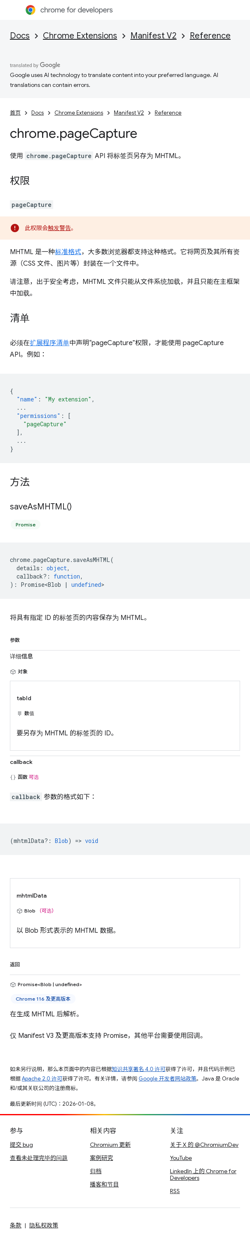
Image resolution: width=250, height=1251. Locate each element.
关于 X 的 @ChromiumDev (204, 1144)
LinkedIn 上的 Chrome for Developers (203, 1174)
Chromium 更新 (110, 1144)
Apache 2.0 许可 (42, 1078)
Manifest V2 (153, 36)
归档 (95, 1171)
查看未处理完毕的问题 (39, 1158)
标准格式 (68, 252)
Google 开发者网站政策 (167, 1078)
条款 (15, 1225)
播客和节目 (104, 1184)
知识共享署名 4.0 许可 (138, 1069)
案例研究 (101, 1158)
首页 (15, 112)
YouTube (181, 1158)
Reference (210, 36)
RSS (175, 1191)
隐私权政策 (43, 1225)
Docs (20, 36)
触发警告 (59, 228)
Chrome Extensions (80, 36)
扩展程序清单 (49, 343)
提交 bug (21, 1144)
